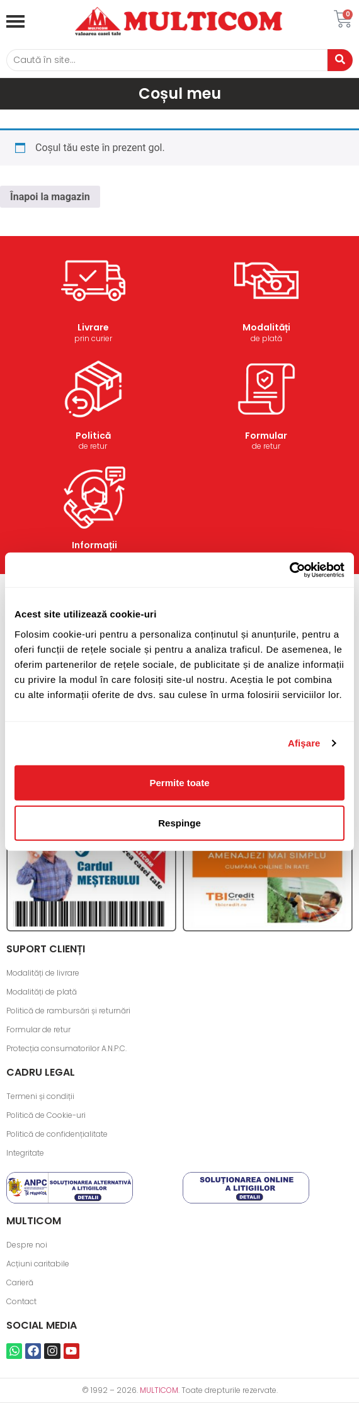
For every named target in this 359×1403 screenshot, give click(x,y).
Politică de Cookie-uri (46, 1115)
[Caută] (167, 60)
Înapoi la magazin (50, 197)
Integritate (25, 1152)
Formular (266, 435)
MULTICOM (159, 1390)
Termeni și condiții (40, 1096)
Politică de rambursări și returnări (68, 1010)
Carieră (19, 1282)
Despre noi (26, 1244)
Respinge (179, 822)
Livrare (93, 327)
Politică (93, 435)
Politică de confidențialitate (57, 1134)
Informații (94, 545)
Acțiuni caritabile (37, 1263)
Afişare (304, 743)
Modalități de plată (41, 991)
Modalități (266, 327)
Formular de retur (38, 1029)
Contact (21, 1301)
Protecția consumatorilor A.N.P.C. (66, 1048)
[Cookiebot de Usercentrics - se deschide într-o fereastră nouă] (289, 569)
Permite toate (179, 782)
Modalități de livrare (42, 972)
